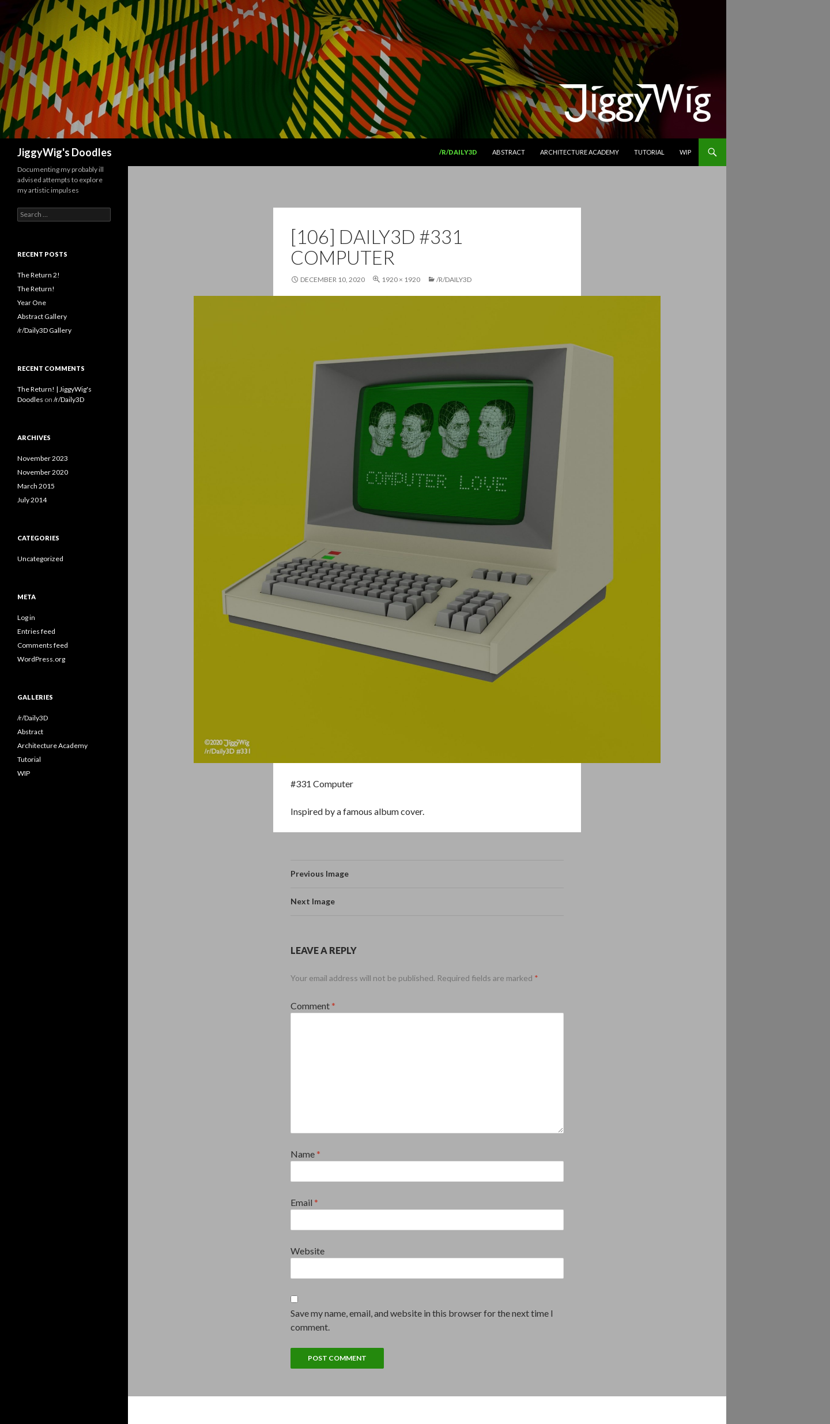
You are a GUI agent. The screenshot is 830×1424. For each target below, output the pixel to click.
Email (304, 1202)
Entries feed (36, 631)
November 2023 (42, 458)
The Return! (36, 288)
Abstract (508, 152)
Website (307, 1250)
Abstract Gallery (42, 316)
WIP (685, 152)
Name (305, 1153)
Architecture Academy (579, 152)
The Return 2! (38, 274)
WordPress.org (41, 659)
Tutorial (649, 152)
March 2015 (36, 486)
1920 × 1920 (401, 279)
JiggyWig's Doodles (64, 152)
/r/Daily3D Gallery (44, 330)
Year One (31, 302)
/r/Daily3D (458, 152)
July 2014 (32, 499)
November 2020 (42, 472)
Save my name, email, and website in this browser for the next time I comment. (421, 1319)
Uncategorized (40, 558)
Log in (26, 617)
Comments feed (42, 645)
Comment (312, 1005)
